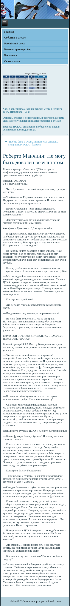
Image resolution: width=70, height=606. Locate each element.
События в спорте (15, 37)
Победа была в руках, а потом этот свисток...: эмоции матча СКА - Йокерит (33, 143)
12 (44, 82)
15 (19, 85)
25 (38, 88)
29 (19, 91)
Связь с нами (12, 61)
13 (6, 85)
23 (25, 88)
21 (12, 88)
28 (12, 91)
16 (25, 85)
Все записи (10, 55)
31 (31, 91)
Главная (9, 31)
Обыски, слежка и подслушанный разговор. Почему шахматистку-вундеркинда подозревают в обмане (33, 119)
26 (44, 88)
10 (31, 82)
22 (19, 88)
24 (31, 88)
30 (25, 91)
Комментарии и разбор (17, 49)
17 (31, 85)
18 (38, 85)
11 (38, 82)
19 (44, 85)
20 (6, 88)
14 (12, 85)
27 (6, 91)
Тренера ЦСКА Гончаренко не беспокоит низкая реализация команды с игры (31, 128)
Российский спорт (14, 43)
